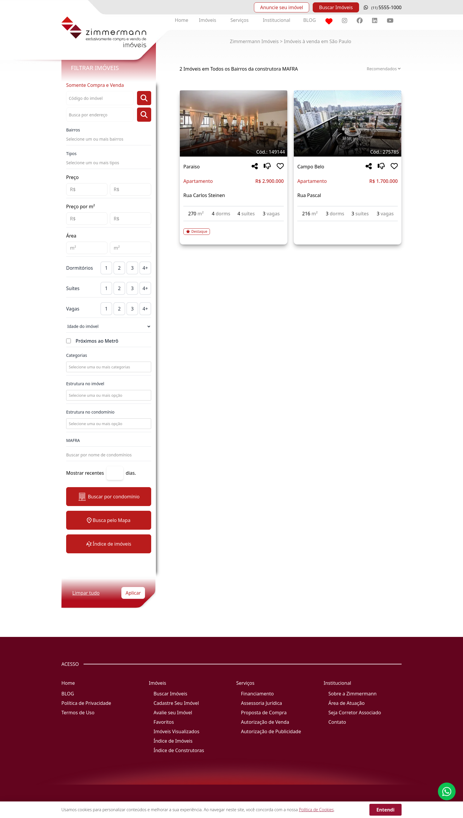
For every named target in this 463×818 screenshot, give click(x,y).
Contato (337, 722)
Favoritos (164, 722)
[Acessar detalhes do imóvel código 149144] (233, 228)
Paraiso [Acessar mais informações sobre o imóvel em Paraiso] (191, 166)
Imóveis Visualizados (176, 731)
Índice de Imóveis (173, 741)
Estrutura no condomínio (90, 412)
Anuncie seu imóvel (281, 7)
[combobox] (108, 367)
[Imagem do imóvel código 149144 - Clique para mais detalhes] (233, 123)
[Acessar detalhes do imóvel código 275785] (347, 224)
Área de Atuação (346, 703)
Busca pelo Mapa (108, 520)
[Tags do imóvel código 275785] (347, 151)
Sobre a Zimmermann (352, 693)
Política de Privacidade (86, 703)
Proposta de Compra (264, 712)
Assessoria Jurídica (261, 703)
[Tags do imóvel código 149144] (233, 151)
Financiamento (257, 693)
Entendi (385, 809)
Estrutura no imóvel (85, 383)
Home (181, 20)
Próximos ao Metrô (97, 341)
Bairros (73, 130)
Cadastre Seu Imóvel (176, 703)
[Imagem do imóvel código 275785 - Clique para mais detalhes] (347, 123)
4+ (145, 268)
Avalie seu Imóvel (173, 712)
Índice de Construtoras (179, 750)
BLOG (309, 20)
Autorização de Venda (265, 722)
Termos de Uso (77, 712)
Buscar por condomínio (108, 497)
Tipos (71, 153)
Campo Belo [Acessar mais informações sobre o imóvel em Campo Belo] (310, 166)
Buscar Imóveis (336, 7)
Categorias (76, 355)
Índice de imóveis (108, 544)
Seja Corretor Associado (354, 712)
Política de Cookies (316, 809)
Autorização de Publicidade (271, 731)
